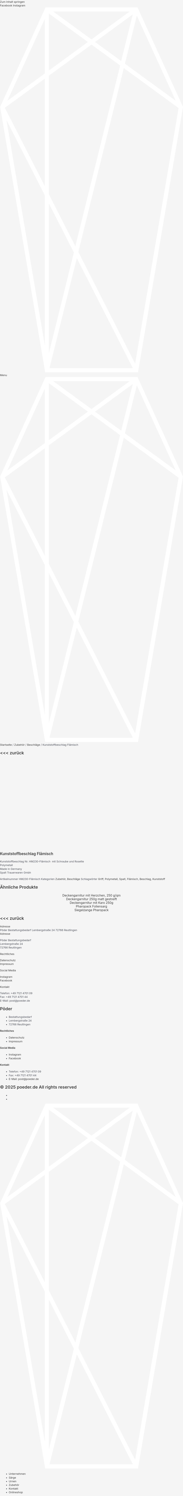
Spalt (122, 794)
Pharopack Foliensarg (91, 821)
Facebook (6, 895)
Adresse (5, 841)
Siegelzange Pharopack (91, 825)
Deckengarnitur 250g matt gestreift (91, 814)
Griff (100, 794)
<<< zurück (12, 752)
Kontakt (4, 901)
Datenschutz (8, 875)
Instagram (6, 891)
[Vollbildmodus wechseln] (13, 1489)
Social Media (8, 885)
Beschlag (145, 794)
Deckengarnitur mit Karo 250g (91, 818)
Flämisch (132, 794)
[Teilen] (23, 1489)
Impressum (7, 878)
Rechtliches (7, 868)
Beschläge (33, 744)
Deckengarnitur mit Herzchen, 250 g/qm (91, 810)
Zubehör (19, 744)
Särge (12, 1392)
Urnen (12, 1396)
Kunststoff (158, 794)
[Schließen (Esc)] (32, 1489)
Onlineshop (16, 1407)
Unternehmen (17, 1388)
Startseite (6, 744)
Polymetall (111, 794)
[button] (91, 841)
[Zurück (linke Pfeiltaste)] (4, 1494)
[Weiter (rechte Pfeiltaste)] (13, 1494)
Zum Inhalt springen (12, 1)
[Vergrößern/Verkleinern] (4, 1489)
